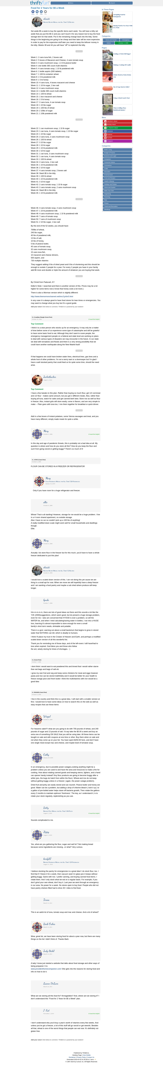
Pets (105, 200)
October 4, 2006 (123, 43)
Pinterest (108, 134)
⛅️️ (95, 1059)
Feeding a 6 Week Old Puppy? (122, 54)
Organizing (107, 194)
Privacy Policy (81, 1057)
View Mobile (87, 1055)
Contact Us (90, 1057)
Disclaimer (72, 1057)
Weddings (107, 209)
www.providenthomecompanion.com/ (46, 969)
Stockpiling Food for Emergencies (119, 15)
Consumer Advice (109, 162)
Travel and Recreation (110, 206)
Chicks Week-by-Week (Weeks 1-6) (122, 76)
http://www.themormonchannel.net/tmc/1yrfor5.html (52, 296)
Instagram (108, 141)
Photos (106, 203)
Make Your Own (109, 190)
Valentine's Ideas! (110, 121)
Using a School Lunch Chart (121, 98)
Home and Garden (111, 40)
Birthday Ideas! (110, 124)
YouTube (108, 138)
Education (107, 171)
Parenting (107, 197)
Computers (107, 159)
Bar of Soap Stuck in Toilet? (121, 87)
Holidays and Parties (110, 184)
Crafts (106, 168)
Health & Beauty (109, 181)
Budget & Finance (109, 153)
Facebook (108, 131)
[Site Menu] (71, 3)
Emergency (125, 40)
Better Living (108, 149)
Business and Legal (110, 156)
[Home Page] (40, 1)
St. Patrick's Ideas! (111, 128)
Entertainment (108, 175)
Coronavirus (108, 165)
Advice (109, 43)
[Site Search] (112, 3)
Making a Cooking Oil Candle (122, 65)
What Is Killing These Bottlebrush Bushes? (119, 109)
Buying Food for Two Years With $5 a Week (122, 27)
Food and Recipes (109, 178)
